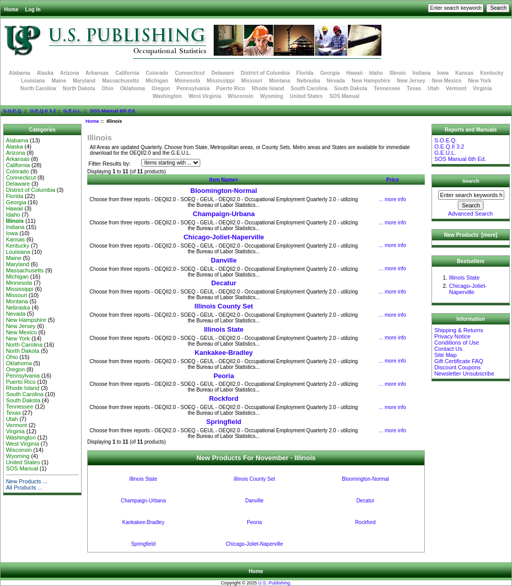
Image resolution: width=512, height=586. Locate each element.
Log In (33, 9)
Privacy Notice (452, 336)
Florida (304, 73)
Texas (414, 88)
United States (306, 96)
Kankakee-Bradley (224, 352)
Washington (167, 96)
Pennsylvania (193, 88)
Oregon (161, 88)
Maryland (84, 81)
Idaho (376, 73)
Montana (279, 81)
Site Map (445, 355)
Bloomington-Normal (223, 190)
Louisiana (33, 81)
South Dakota (350, 88)
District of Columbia (265, 73)
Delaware (223, 73)
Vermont (456, 88)
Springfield (224, 422)
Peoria (224, 376)
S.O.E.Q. (13, 110)
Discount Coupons (457, 367)
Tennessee (387, 88)
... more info (392, 199)
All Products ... (24, 487)
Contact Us (448, 349)
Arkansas (97, 73)
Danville (224, 260)
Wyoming (271, 96)
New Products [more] (470, 235)
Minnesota (187, 81)
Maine (59, 81)
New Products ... (26, 481)
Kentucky (491, 73)
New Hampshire (370, 81)
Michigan (157, 81)
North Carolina (38, 88)
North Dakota (78, 88)
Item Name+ (223, 180)
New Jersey (411, 81)
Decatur (223, 283)
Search (470, 181)
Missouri (251, 81)
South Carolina (309, 88)
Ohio (108, 88)
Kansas (464, 73)
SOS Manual (344, 96)
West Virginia (204, 96)
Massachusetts (120, 81)
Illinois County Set (224, 306)
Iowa (443, 73)
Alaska (45, 73)
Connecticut (190, 73)
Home (11, 9)
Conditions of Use (456, 342)
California (127, 73)
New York (479, 81)
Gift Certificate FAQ (458, 361)
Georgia (330, 73)
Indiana (421, 73)
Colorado (157, 73)
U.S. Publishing (274, 582)
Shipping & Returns (458, 330)
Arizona (69, 73)
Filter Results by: (109, 163)
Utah (433, 88)
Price (392, 180)
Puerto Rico (230, 88)
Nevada (336, 81)
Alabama (19, 73)
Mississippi (221, 81)
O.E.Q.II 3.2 (43, 110)
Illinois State (224, 329)
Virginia (482, 88)
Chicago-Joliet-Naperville (223, 237)
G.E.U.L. (72, 110)
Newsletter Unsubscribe (464, 373)
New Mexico (446, 81)
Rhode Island (268, 88)
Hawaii (354, 73)
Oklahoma (132, 88)
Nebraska (308, 81)
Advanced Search (470, 213)
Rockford (223, 398)
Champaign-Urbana (224, 214)
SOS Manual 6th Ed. (113, 110)
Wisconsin (240, 96)
